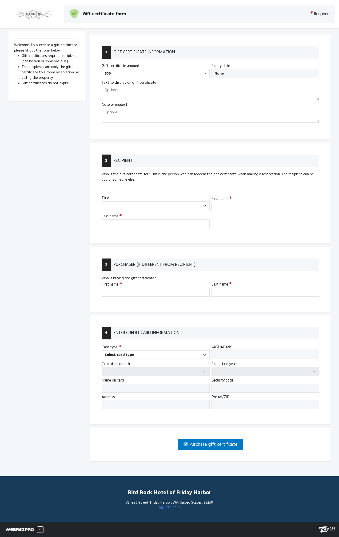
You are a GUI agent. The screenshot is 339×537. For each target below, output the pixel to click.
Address (108, 397)
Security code (222, 380)
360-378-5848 (169, 508)
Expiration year (223, 364)
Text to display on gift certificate (129, 83)
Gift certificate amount (121, 66)
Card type (111, 347)
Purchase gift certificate (210, 444)
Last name (112, 216)
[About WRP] (40, 529)
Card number (221, 347)
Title (105, 198)
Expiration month (116, 364)
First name (221, 199)
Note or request (114, 105)
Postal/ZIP (220, 397)
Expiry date (220, 66)
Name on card (113, 380)
